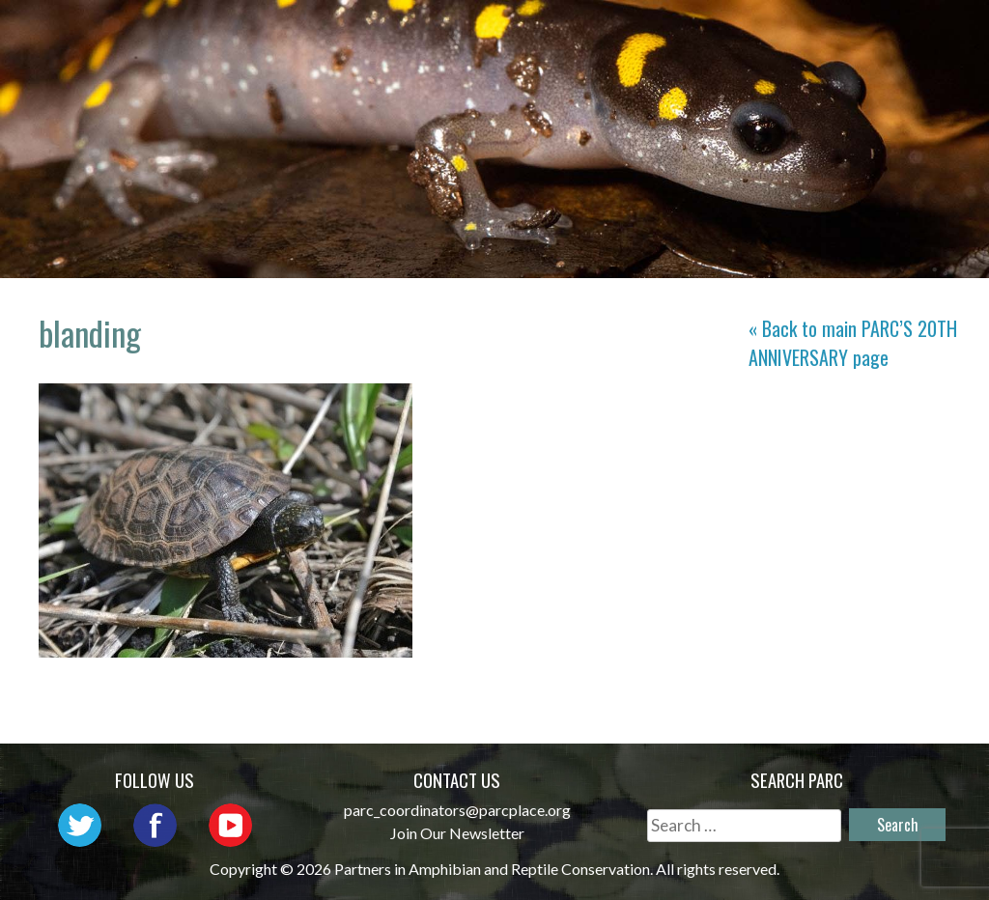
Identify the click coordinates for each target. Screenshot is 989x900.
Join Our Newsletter (457, 833)
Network (634, 34)
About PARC (503, 34)
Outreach (755, 34)
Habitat (685, 62)
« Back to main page (853, 343)
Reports (792, 62)
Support (903, 62)
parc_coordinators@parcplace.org (457, 810)
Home (392, 34)
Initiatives (889, 34)
